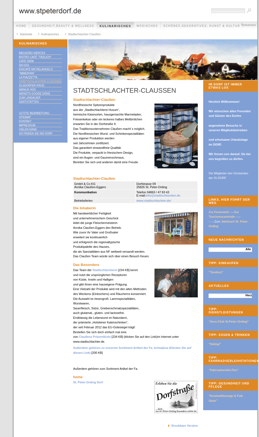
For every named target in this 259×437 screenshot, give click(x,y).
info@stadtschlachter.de (163, 195)
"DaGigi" (215, 344)
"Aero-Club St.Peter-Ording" (229, 321)
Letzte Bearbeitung (34, 113)
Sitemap (25, 117)
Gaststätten (29, 101)
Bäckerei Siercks (32, 53)
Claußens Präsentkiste (95, 336)
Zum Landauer (29, 97)
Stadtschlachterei (105, 270)
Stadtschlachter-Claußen (84, 34)
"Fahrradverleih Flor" (224, 370)
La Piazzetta (28, 77)
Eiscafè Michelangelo (36, 69)
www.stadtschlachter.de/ (154, 200)
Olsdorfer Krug (31, 85)
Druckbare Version (184, 425)
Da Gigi (24, 65)
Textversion (248, 25)
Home (21, 25)
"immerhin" (27, 73)
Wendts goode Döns (34, 93)
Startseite (26, 34)
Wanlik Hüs (27, 89)
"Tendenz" (216, 272)
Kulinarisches (115, 26)
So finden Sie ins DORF (36, 133)
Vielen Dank (28, 129)
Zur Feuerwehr (219, 212)
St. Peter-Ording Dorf (88, 382)
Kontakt (25, 121)
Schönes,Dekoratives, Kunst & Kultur (201, 25)
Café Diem (26, 61)
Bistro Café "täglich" (35, 57)
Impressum (27, 125)
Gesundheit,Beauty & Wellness (63, 25)
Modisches (147, 25)
